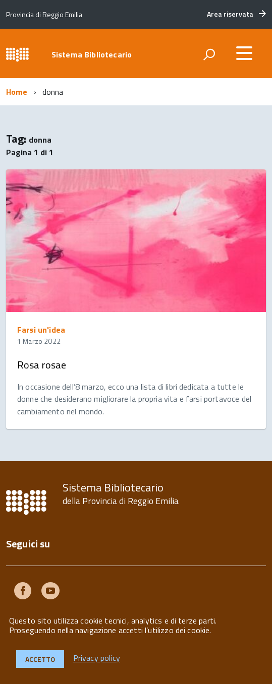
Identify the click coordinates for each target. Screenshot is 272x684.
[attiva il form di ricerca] (209, 54)
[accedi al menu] (244, 53)
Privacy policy (96, 658)
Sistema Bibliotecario (91, 54)
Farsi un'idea (41, 330)
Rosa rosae (41, 364)
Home (17, 92)
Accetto (40, 659)
